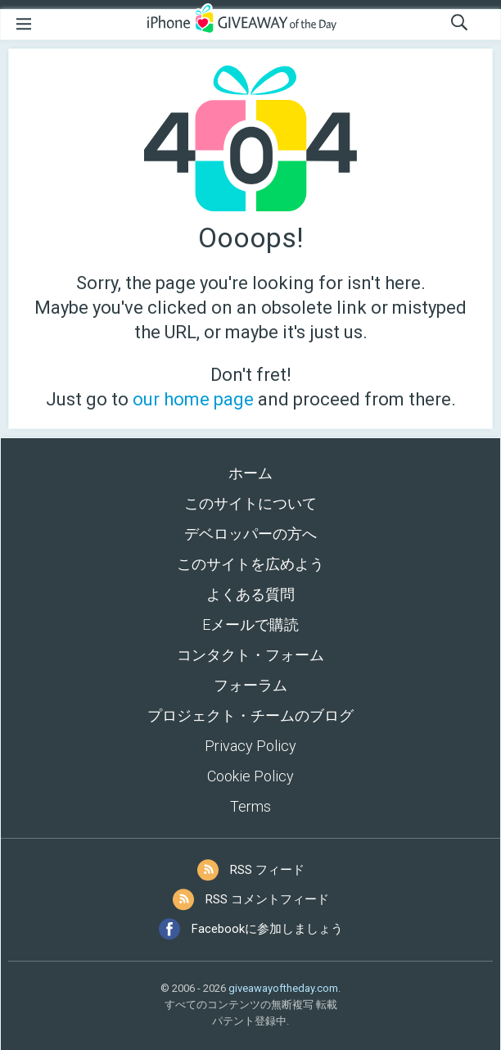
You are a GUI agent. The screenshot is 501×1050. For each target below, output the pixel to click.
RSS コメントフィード (267, 899)
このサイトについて (250, 503)
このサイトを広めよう (250, 564)
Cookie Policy (250, 776)
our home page (193, 399)
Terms (250, 806)
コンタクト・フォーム (250, 654)
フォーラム (250, 685)
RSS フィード (267, 869)
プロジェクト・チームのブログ (250, 715)
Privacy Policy (250, 745)
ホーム (250, 473)
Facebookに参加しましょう (267, 928)
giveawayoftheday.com (283, 988)
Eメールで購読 (250, 624)
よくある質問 (250, 594)
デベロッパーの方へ (250, 533)
